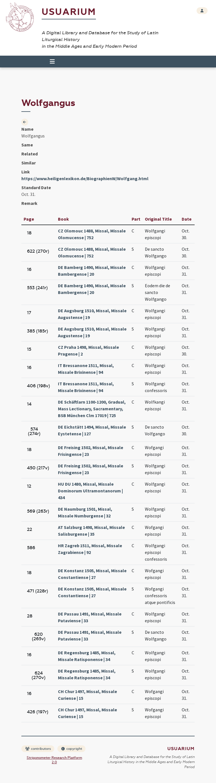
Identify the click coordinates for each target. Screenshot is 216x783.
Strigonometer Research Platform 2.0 (54, 760)
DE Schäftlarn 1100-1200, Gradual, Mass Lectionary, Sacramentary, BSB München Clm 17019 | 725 (92, 408)
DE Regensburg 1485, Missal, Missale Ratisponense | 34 (87, 656)
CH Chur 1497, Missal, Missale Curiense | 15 (87, 695)
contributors (38, 749)
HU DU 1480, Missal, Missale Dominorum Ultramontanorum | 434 (90, 490)
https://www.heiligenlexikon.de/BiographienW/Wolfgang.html (84, 178)
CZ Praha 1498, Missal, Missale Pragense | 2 (88, 350)
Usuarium (69, 11)
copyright (71, 749)
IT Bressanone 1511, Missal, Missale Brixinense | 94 (86, 369)
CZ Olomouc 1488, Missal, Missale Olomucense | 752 (92, 234)
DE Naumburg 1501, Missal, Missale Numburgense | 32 (85, 512)
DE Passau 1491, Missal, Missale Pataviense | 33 (90, 617)
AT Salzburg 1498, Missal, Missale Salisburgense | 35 (91, 530)
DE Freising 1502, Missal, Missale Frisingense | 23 (90, 451)
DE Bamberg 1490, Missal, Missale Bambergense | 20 (92, 270)
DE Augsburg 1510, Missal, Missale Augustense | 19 (92, 314)
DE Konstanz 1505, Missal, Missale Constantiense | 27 (92, 574)
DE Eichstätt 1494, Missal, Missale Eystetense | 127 (92, 430)
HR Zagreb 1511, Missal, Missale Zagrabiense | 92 (90, 549)
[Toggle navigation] (52, 61)
